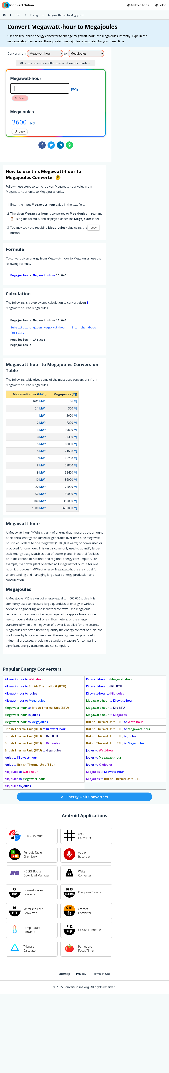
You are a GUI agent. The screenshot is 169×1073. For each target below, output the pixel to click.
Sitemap (64, 974)
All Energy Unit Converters (84, 797)
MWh (74, 89)
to (24, 680)
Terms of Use (101, 974)
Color (160, 5)
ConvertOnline (17, 5)
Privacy (81, 974)
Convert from (17, 53)
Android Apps (138, 5)
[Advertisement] (127, 103)
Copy (20, 131)
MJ (32, 123)
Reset (20, 98)
